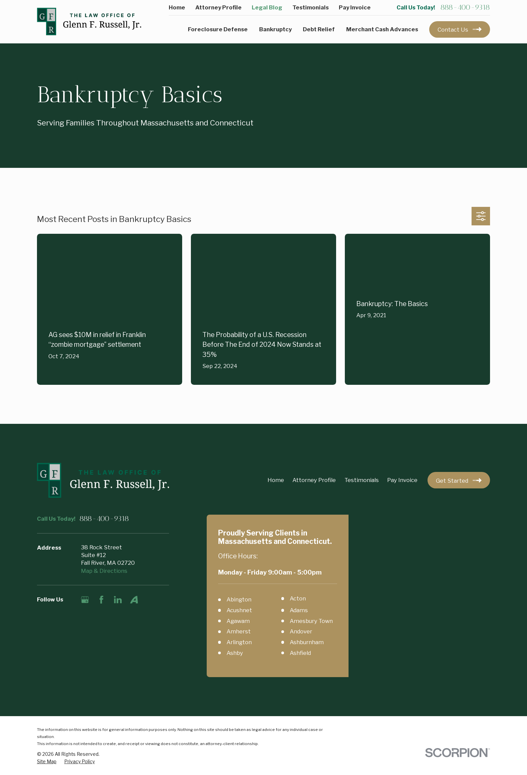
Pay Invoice (355, 7)
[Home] (89, 21)
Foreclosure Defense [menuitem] (218, 29)
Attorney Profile (218, 7)
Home (177, 7)
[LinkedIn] (118, 599)
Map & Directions (104, 570)
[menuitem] (46, 762)
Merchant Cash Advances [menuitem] (382, 29)
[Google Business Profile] (85, 599)
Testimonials (310, 7)
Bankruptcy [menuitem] (275, 29)
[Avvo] (134, 599)
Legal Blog (267, 7)
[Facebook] (101, 599)
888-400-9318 (465, 7)
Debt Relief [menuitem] (319, 29)
